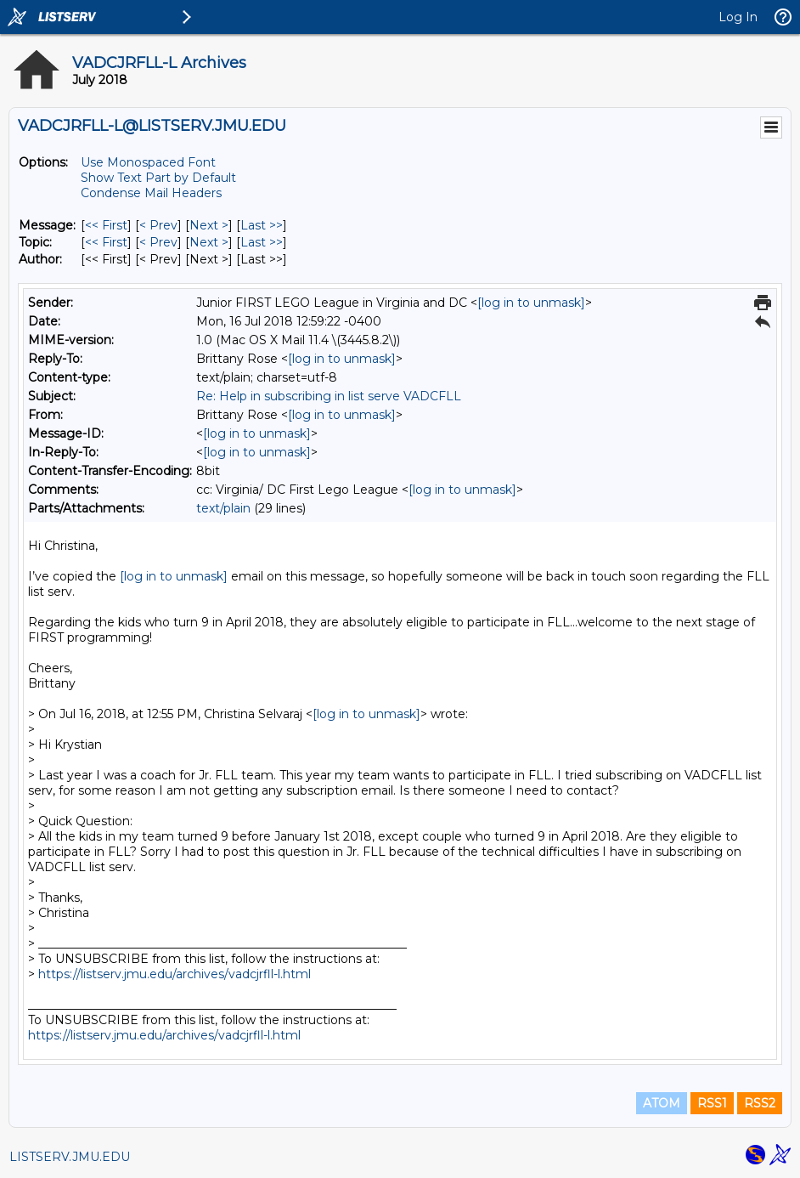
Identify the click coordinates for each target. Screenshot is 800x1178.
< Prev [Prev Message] (158, 225)
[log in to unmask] (531, 302)
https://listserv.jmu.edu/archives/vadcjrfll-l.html (174, 974)
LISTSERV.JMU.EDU (69, 1156)
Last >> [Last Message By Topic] (261, 242)
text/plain (223, 508)
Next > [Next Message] (208, 225)
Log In (738, 17)
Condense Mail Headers (151, 193)
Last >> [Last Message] (261, 225)
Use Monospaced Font (148, 162)
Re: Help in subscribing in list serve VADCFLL (328, 396)
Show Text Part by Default (158, 177)
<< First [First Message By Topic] (106, 242)
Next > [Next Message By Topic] (208, 242)
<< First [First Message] (106, 225)
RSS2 (759, 1103)
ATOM (661, 1103)
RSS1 (712, 1103)
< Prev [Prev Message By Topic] (158, 242)
